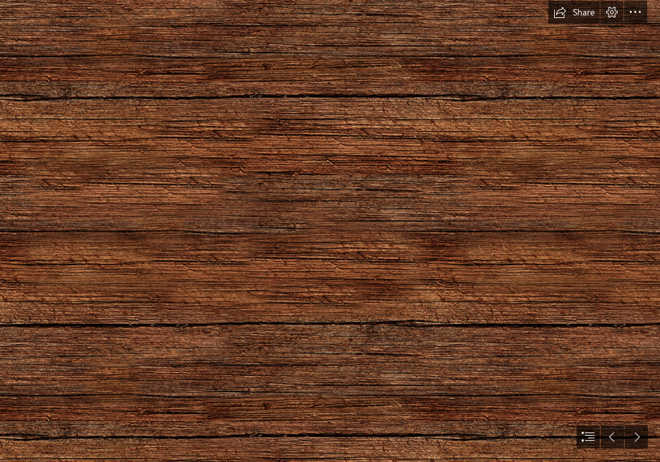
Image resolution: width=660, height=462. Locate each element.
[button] (574, 12)
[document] (330, 231)
